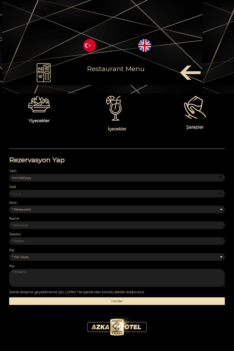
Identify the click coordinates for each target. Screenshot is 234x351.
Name (14, 219)
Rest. (13, 203)
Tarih (13, 171)
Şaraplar (195, 127)
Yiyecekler (39, 120)
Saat (12, 187)
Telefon (15, 235)
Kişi (11, 251)
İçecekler (117, 129)
